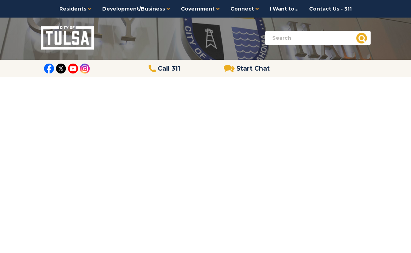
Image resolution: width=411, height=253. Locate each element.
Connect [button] (244, 9)
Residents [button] (75, 9)
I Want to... (284, 9)
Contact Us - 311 (330, 9)
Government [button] (200, 9)
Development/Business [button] (136, 9)
